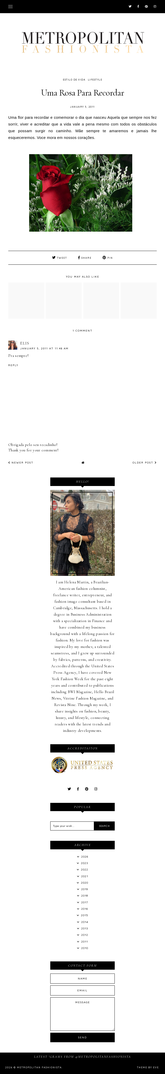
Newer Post (21, 462)
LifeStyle (95, 79)
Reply (13, 365)
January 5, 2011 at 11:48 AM (44, 348)
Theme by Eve (148, 1067)
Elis (24, 343)
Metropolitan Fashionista (39, 1067)
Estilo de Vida (74, 79)
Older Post (145, 462)
